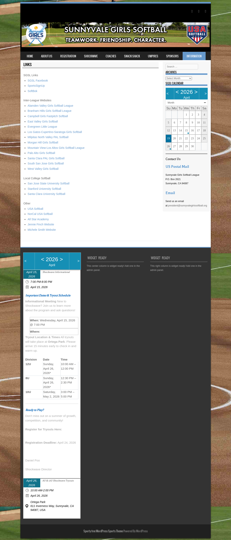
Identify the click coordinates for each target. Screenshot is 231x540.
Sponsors (172, 56)
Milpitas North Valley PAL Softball (48, 137)
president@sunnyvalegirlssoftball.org (187, 205)
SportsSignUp (36, 85)
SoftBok (32, 91)
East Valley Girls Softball (43, 121)
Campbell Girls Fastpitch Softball (48, 116)
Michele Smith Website (42, 229)
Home (30, 56)
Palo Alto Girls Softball (41, 153)
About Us (46, 56)
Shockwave (91, 56)
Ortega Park (38, 502)
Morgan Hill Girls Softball (43, 142)
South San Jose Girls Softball (46, 163)
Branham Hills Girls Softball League (49, 110)
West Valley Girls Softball (43, 168)
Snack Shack (132, 56)
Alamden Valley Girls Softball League (50, 105)
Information (194, 56)
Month (171, 102)
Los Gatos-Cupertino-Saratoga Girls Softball (55, 132)
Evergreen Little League (42, 126)
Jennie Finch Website (41, 224)
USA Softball (36, 208)
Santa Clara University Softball (46, 194)
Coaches (111, 56)
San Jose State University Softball (48, 183)
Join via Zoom (50, 331)
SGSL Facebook (38, 80)
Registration (68, 56)
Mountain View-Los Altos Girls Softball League (56, 147)
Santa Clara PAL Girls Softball (46, 158)
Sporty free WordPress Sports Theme (103, 531)
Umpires (153, 56)
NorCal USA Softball (40, 213)
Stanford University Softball (44, 188)
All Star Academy (38, 219)
